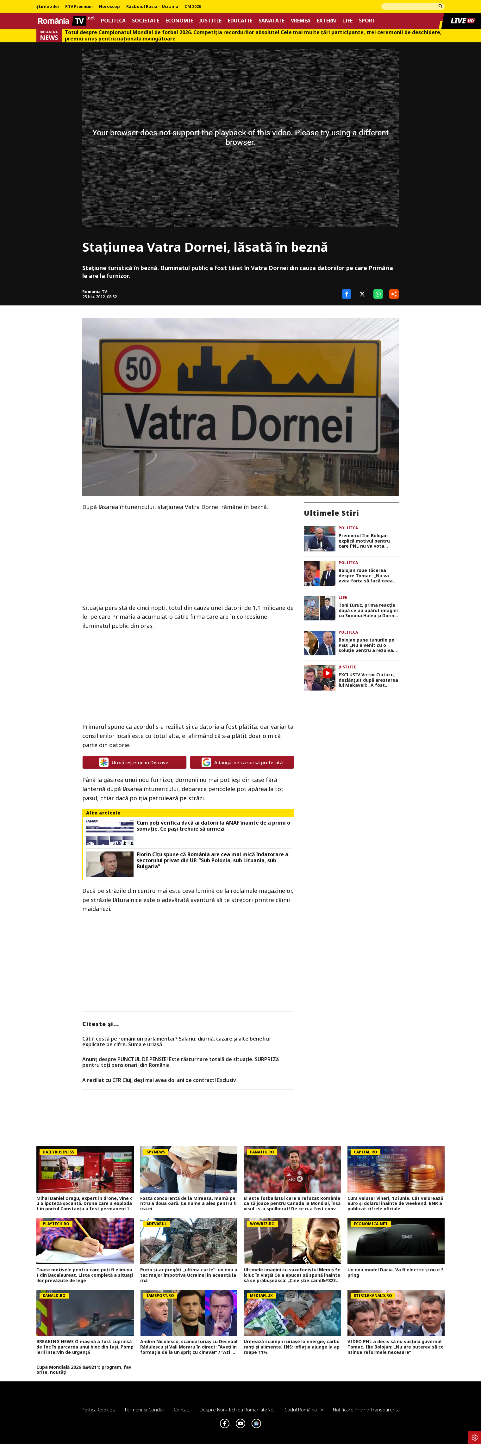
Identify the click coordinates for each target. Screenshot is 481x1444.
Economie (179, 21)
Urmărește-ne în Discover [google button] (134, 762)
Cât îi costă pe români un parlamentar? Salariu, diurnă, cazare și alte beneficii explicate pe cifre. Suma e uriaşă (176, 1041)
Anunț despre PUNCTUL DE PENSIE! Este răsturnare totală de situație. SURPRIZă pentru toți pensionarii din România (180, 1062)
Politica (113, 21)
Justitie (210, 21)
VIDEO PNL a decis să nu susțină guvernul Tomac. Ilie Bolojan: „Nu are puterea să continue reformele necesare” (395, 1347)
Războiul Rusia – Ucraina (152, 6)
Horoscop (109, 6)
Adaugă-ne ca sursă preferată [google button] (242, 762)
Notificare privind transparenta (366, 1409)
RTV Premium (79, 6)
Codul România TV (303, 1409)
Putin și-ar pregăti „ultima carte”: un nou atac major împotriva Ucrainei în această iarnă (188, 1275)
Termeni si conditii (144, 1409)
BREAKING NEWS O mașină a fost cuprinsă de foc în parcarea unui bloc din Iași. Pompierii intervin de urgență (85, 1347)
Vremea (300, 21)
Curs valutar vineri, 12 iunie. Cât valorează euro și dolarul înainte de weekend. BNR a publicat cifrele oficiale (395, 1204)
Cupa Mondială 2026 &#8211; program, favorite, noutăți (83, 1370)
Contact (182, 1409)
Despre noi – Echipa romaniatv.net (237, 1409)
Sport (367, 21)
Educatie (240, 21)
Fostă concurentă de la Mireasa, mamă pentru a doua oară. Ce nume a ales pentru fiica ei (188, 1204)
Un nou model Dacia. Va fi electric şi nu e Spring (395, 1272)
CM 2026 (192, 6)
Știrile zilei (47, 6)
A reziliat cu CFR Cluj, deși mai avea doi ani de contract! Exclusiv (159, 1080)
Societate (145, 21)
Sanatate (271, 21)
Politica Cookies (98, 1409)
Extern (326, 21)
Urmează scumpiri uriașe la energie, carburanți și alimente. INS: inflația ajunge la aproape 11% (292, 1347)
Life (347, 21)
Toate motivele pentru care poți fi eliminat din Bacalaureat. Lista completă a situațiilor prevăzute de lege (84, 1275)
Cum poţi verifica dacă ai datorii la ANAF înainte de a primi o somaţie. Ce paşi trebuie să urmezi (213, 826)
